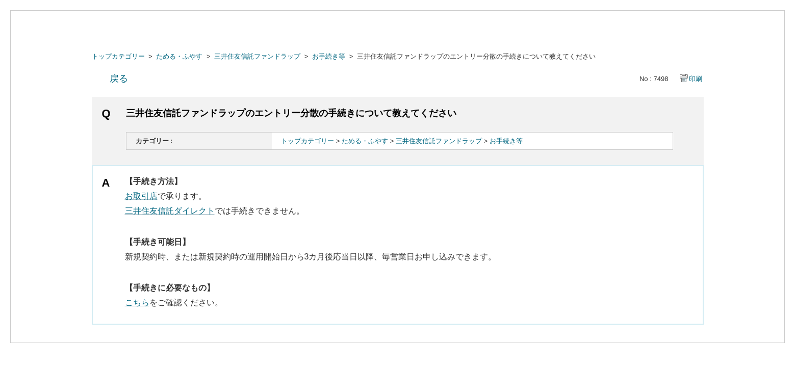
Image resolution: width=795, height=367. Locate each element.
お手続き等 (328, 56)
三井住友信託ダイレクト (170, 210)
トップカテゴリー (118, 56)
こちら (137, 302)
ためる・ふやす (179, 56)
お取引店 (141, 196)
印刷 (695, 79)
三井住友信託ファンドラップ (257, 56)
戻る (119, 78)
